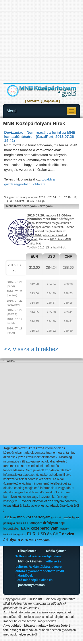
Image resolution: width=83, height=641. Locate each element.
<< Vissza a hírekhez (31, 349)
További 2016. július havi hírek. (47, 247)
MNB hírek (10, 517)
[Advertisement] (41, 41)
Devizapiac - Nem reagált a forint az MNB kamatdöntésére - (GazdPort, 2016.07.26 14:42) (39, 136)
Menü (12, 111)
